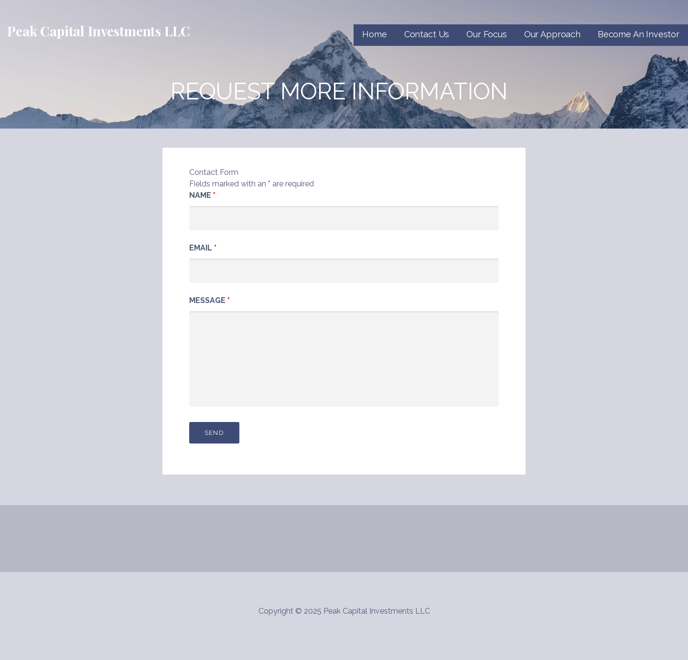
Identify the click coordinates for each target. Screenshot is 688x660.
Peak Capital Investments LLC (98, 31)
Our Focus (486, 34)
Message (209, 300)
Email (202, 247)
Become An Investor (638, 34)
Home (374, 34)
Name (202, 195)
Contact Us (426, 34)
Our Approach (552, 34)
